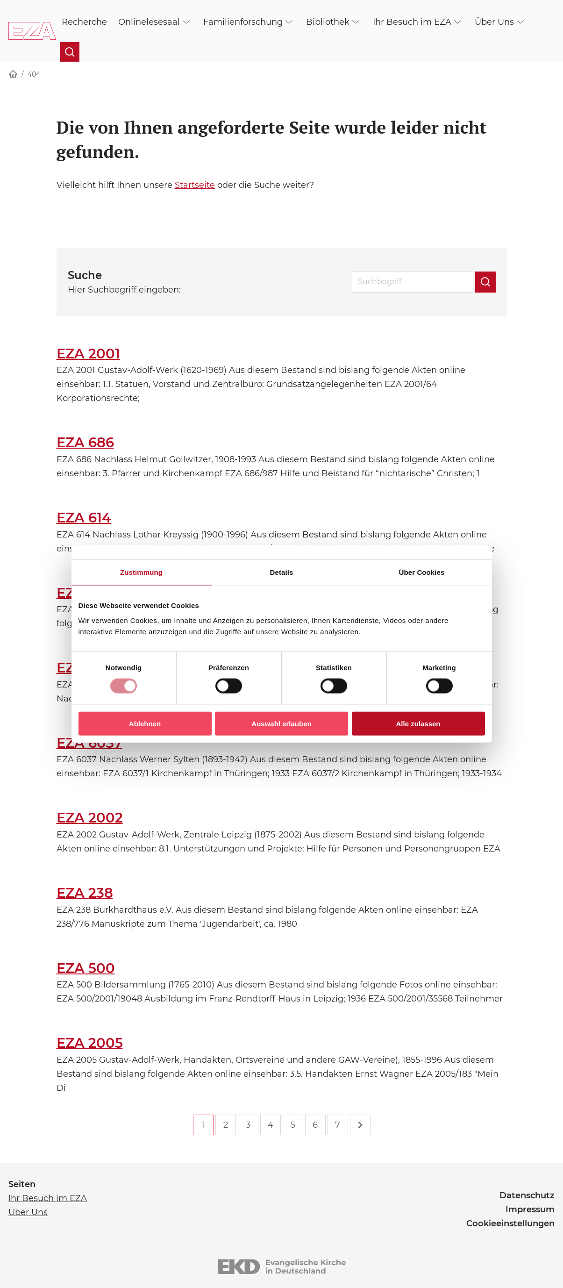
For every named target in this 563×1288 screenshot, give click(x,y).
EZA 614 (84, 517)
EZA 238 (85, 893)
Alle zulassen (418, 723)
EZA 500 (86, 968)
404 (34, 74)
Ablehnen (145, 723)
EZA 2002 (90, 817)
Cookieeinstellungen (510, 1223)
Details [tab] (281, 572)
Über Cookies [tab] (422, 572)
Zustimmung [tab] (141, 572)
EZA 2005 (90, 1043)
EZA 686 (85, 442)
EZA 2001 (88, 353)
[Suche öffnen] (69, 52)
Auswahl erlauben (281, 723)
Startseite (195, 185)
